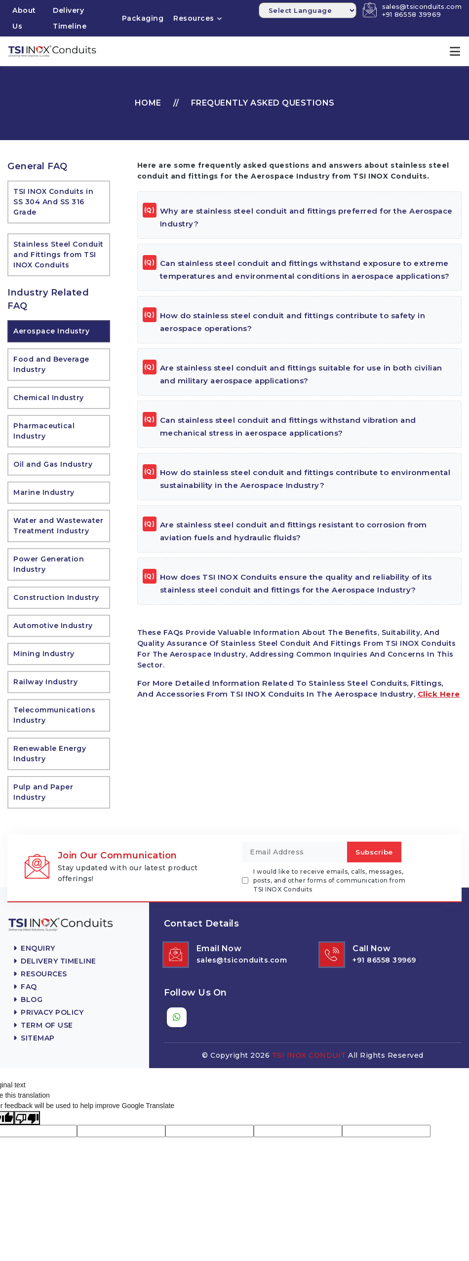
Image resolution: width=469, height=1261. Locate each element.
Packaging (143, 18)
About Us (24, 18)
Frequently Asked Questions (263, 102)
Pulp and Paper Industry (43, 791)
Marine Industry (44, 491)
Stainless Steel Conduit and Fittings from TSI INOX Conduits (58, 254)
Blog (27, 999)
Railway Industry (45, 681)
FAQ (25, 986)
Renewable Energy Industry (49, 753)
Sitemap (34, 1037)
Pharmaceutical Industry (44, 430)
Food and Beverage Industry (51, 363)
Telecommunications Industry (54, 714)
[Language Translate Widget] (307, 10)
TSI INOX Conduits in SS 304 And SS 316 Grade (53, 201)
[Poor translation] (27, 1117)
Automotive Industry (53, 625)
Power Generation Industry (48, 563)
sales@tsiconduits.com (422, 6)
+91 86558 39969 (411, 14)
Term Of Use (43, 1024)
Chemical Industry (48, 397)
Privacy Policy (48, 1011)
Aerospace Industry (51, 330)
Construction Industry (56, 597)
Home (148, 102)
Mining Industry (44, 653)
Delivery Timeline (69, 18)
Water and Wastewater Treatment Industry (58, 525)
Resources (193, 18)
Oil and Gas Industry (52, 463)
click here (439, 693)
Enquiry (34, 947)
